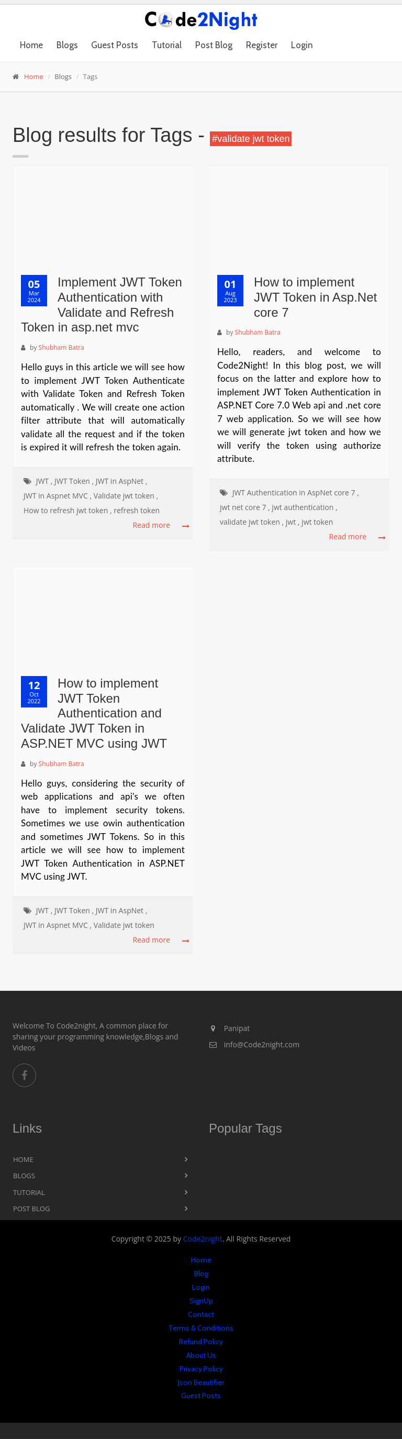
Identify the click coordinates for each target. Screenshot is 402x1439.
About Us (201, 1355)
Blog (201, 1273)
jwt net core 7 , (245, 507)
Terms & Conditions (201, 1328)
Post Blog (213, 45)
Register (261, 45)
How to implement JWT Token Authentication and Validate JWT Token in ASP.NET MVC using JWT (94, 713)
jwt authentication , (304, 507)
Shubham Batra (61, 347)
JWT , (44, 481)
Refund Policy (201, 1341)
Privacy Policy (201, 1369)
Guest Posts (114, 45)
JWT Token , (74, 481)
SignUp (201, 1301)
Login (302, 45)
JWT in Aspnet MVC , (58, 496)
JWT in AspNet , (122, 481)
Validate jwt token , (126, 496)
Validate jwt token (124, 925)
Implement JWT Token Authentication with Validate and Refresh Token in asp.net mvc (101, 304)
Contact (201, 1314)
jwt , (293, 522)
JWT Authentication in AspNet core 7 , (295, 492)
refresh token (137, 510)
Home (31, 45)
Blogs (67, 45)
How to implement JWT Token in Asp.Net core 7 (315, 297)
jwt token (317, 522)
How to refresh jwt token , (68, 510)
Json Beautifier (201, 1382)
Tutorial (167, 45)
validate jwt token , (252, 522)
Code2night (202, 1239)
